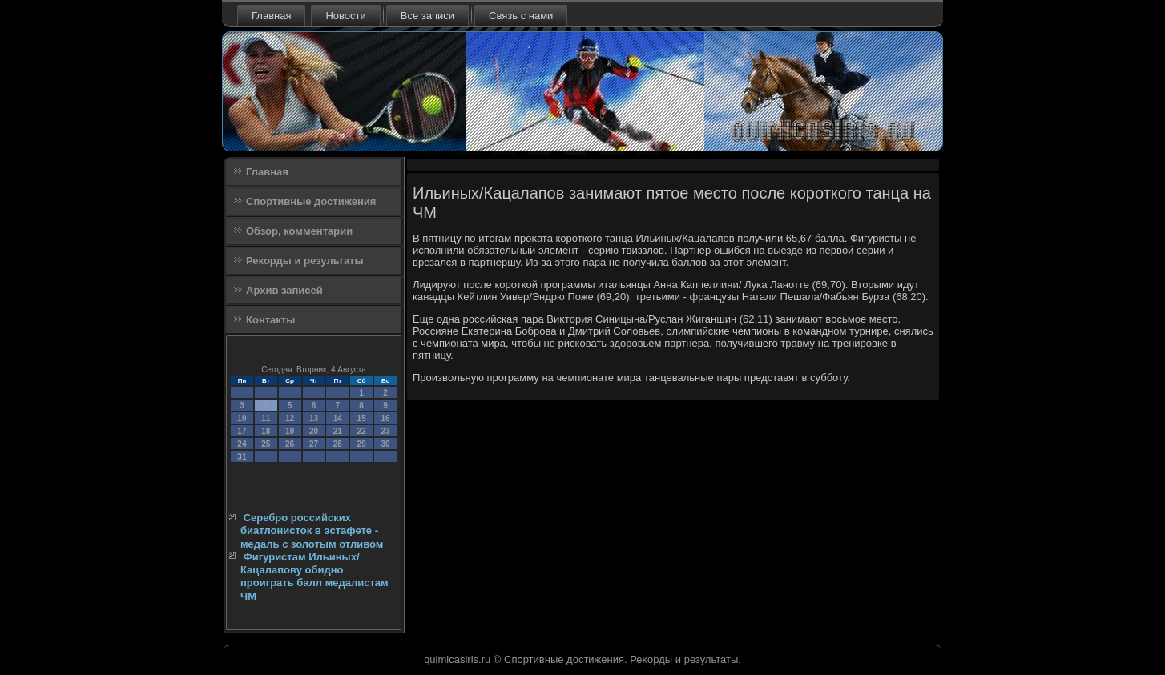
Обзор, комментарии (299, 231)
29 (361, 444)
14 (337, 418)
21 (337, 431)
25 (265, 444)
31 (241, 456)
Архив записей (284, 290)
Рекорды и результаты (305, 261)
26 (289, 444)
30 (385, 444)
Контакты (270, 320)
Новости (345, 16)
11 (265, 418)
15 (361, 418)
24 (241, 444)
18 (265, 431)
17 (241, 431)
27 (313, 444)
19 (289, 431)
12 (289, 418)
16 (385, 418)
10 (241, 418)
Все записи (427, 16)
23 (385, 431)
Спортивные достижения (311, 201)
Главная (271, 16)
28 (337, 444)
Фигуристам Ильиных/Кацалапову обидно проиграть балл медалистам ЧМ (314, 576)
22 (361, 431)
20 (313, 431)
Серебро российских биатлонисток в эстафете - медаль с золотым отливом (311, 531)
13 (313, 418)
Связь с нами (521, 16)
